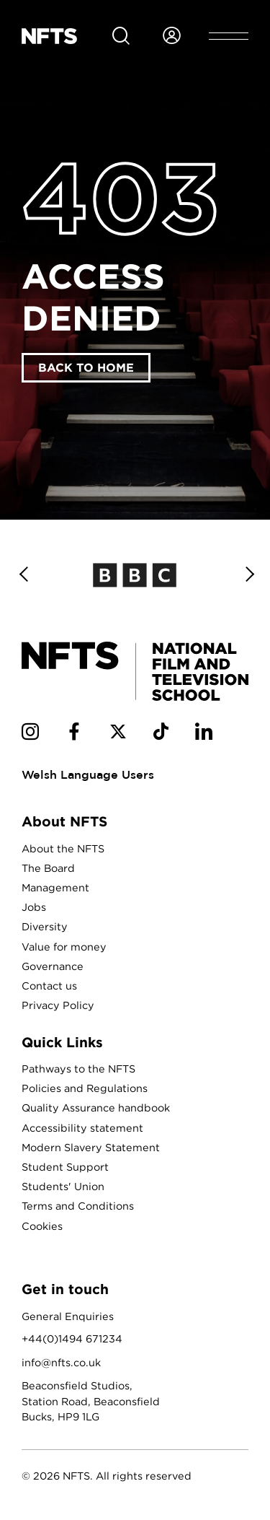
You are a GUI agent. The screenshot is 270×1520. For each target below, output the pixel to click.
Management (55, 887)
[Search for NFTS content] (121, 36)
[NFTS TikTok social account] (160, 734)
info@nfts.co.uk (61, 1362)
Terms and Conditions (78, 1205)
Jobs (34, 906)
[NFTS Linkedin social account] (203, 734)
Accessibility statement (82, 1127)
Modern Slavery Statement (91, 1147)
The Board (48, 867)
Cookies (42, 1225)
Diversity (45, 926)
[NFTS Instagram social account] (30, 734)
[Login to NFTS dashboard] (171, 36)
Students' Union (63, 1186)
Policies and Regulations (85, 1088)
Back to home (86, 367)
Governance (53, 966)
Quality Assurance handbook (96, 1107)
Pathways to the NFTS (78, 1068)
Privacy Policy (58, 1005)
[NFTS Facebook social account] (74, 734)
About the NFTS (63, 848)
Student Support (65, 1166)
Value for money (64, 946)
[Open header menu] (228, 36)
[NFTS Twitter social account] (118, 734)
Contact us (49, 985)
